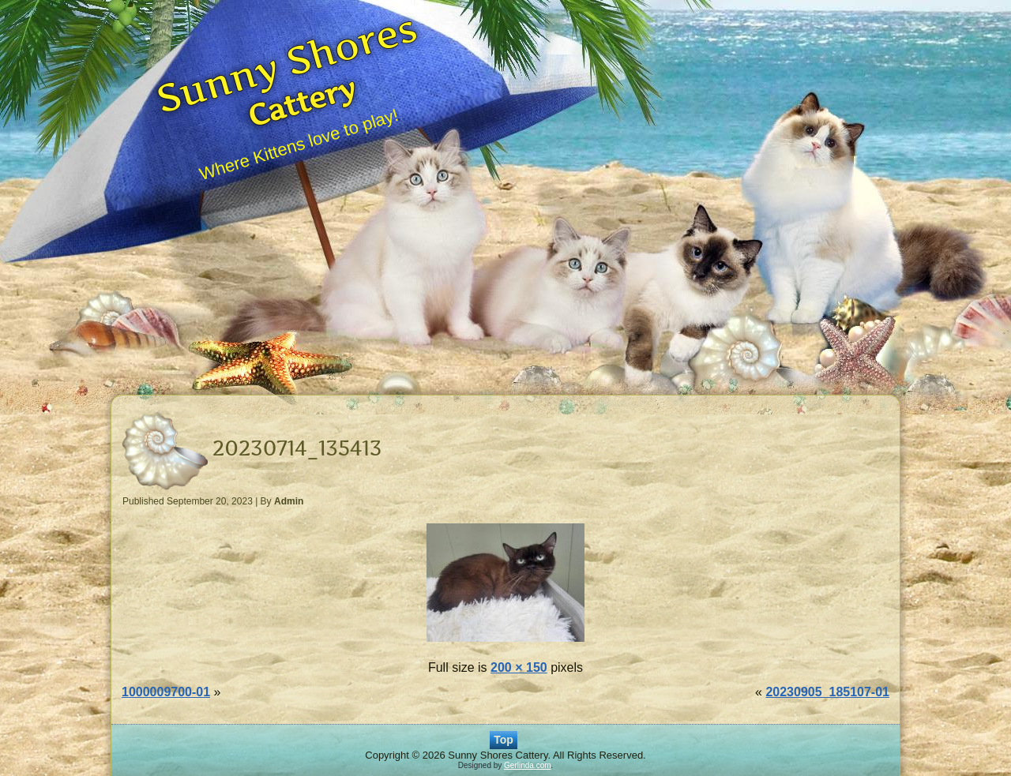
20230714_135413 (296, 448)
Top (503, 739)
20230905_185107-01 (827, 692)
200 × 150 (518, 667)
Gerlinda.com (527, 765)
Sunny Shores (286, 62)
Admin (288, 501)
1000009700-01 (166, 692)
